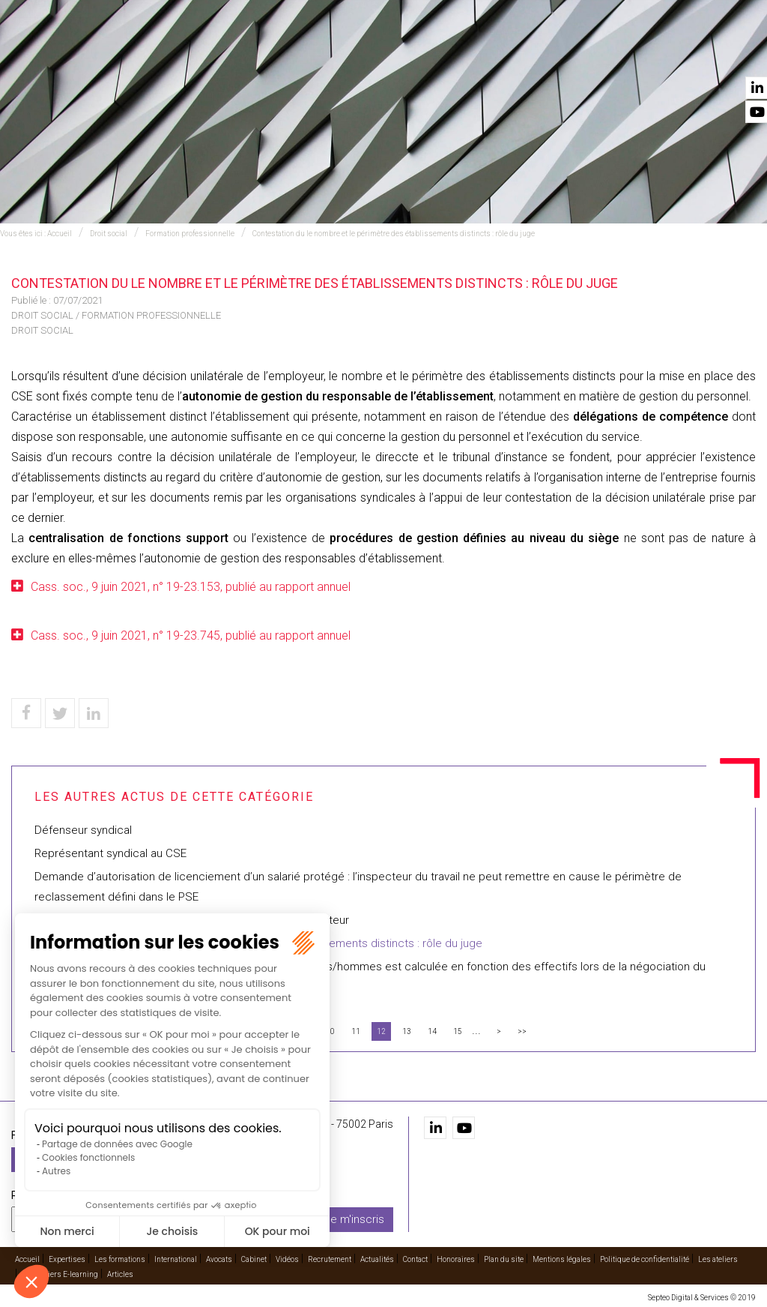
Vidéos (530, 53)
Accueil (127, 53)
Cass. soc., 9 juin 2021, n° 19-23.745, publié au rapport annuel (191, 635)
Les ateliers (718, 1259)
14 (432, 1031)
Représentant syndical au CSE (110, 853)
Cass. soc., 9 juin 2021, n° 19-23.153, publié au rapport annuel (191, 587)
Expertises (186, 53)
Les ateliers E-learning (60, 1274)
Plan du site (504, 1259)
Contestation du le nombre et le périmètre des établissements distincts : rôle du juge (393, 233)
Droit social (108, 233)
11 (355, 1031)
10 (330, 1031)
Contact (732, 53)
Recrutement (593, 53)
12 (381, 1031)
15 (457, 1031)
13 (406, 1031)
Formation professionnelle (189, 233)
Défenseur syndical (83, 830)
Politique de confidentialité (644, 1259)
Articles (120, 1274)
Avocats (428, 53)
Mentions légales (562, 1259)
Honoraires (456, 1259)
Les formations (267, 53)
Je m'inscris (354, 1218)
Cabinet (482, 53)
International (357, 53)
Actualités (669, 53)
